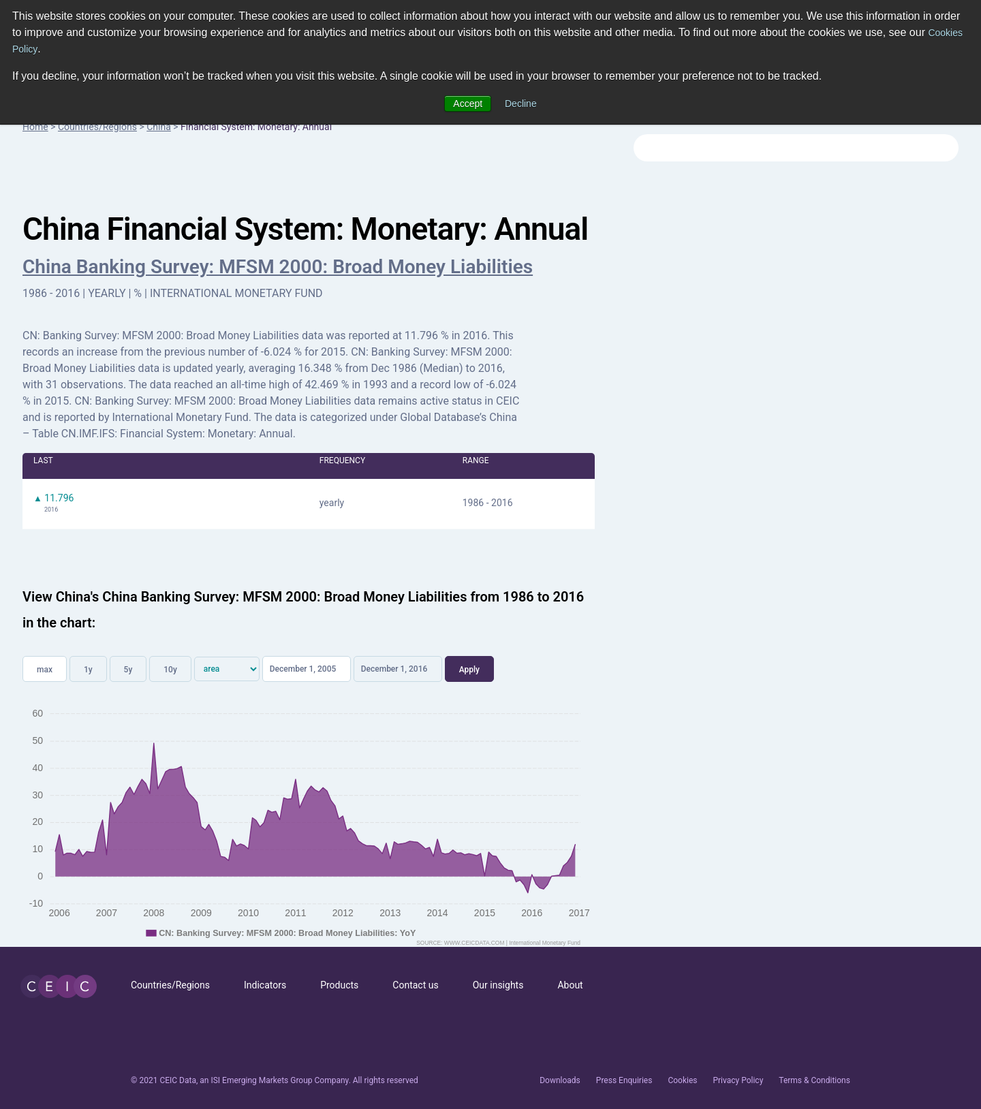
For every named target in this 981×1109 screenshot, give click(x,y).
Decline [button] (521, 103)
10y (170, 669)
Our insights (498, 985)
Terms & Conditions (814, 1080)
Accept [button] (467, 103)
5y (128, 669)
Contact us (415, 985)
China (158, 126)
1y (88, 669)
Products (339, 985)
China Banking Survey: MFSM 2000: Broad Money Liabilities (277, 266)
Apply (469, 669)
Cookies (682, 1080)
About (569, 985)
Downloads (560, 1080)
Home (35, 126)
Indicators (265, 985)
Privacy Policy (738, 1080)
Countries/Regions (97, 126)
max (44, 669)
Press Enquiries (624, 1080)
